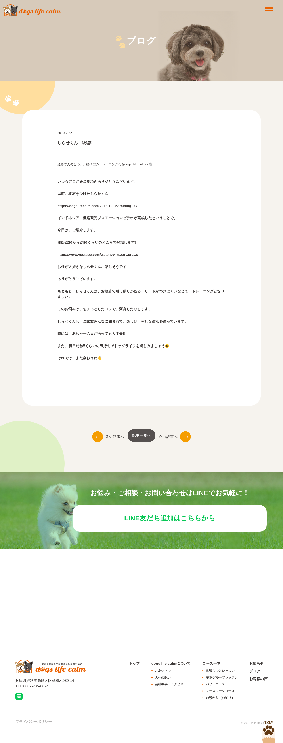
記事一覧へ (141, 435)
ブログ (254, 680)
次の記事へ (175, 437)
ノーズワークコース (220, 700)
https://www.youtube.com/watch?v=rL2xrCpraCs (97, 254)
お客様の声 (258, 688)
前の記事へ (108, 437)
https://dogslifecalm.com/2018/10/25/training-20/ (97, 206)
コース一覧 (211, 672)
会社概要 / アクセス (169, 693)
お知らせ (256, 672)
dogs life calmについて (171, 672)
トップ (134, 672)
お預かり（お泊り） (220, 707)
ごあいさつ (163, 679)
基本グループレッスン (222, 686)
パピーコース (215, 693)
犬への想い (163, 686)
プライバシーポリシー (33, 731)
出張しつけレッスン (220, 679)
